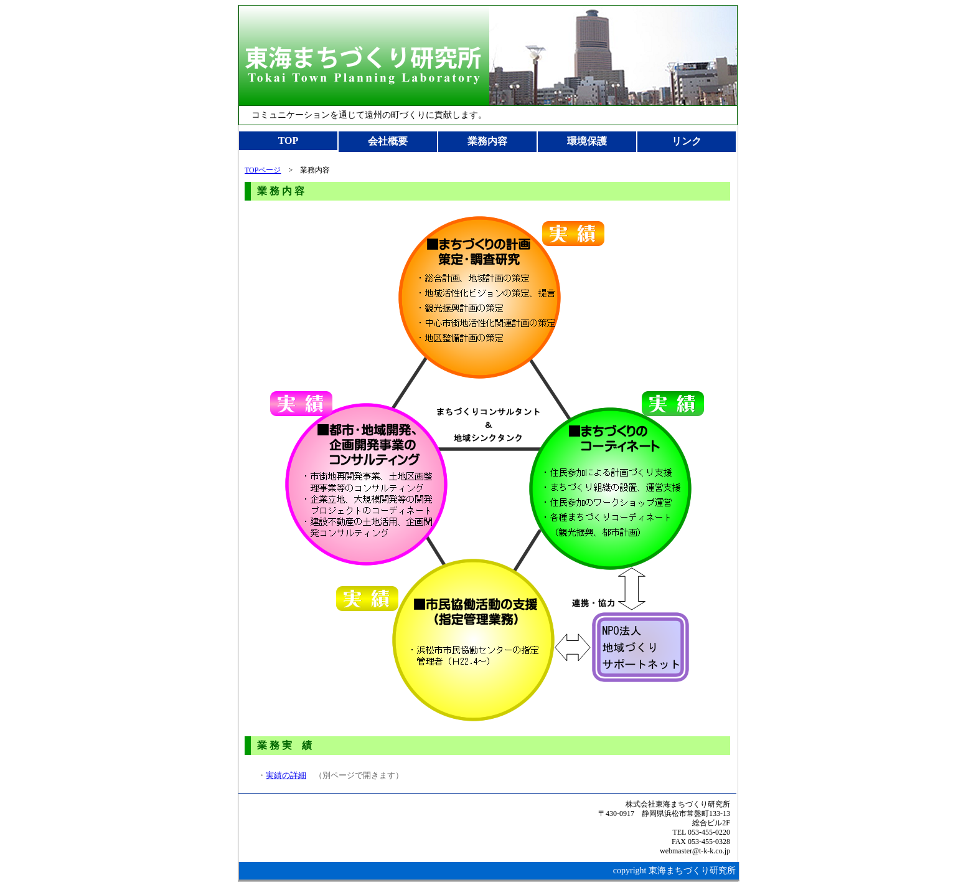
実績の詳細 (286, 775)
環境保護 (587, 141)
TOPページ (263, 170)
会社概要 (388, 141)
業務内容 (487, 141)
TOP (288, 140)
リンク (687, 141)
